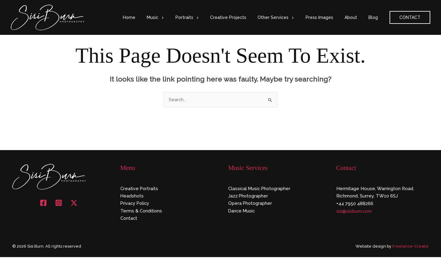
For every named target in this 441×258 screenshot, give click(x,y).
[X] (73, 203)
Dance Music (242, 211)
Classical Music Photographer (260, 188)
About (355, 17)
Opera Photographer (250, 204)
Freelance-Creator (410, 247)
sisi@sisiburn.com (355, 211)
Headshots (132, 196)
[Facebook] (43, 203)
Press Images (326, 17)
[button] (179, 17)
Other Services (285, 17)
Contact (129, 219)
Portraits (202, 17)
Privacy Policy (135, 204)
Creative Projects (241, 17)
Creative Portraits (139, 188)
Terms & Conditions (141, 211)
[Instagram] (58, 203)
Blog (374, 17)
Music (173, 17)
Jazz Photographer (248, 196)
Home (150, 17)
